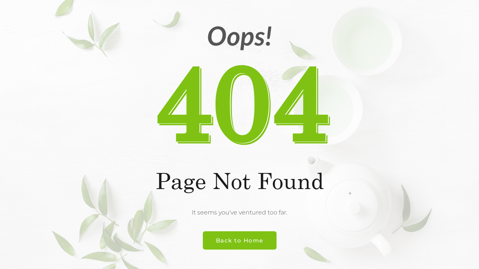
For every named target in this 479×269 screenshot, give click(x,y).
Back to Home (239, 240)
